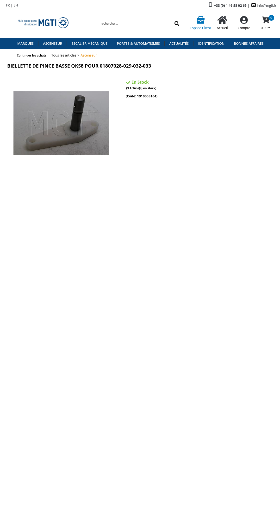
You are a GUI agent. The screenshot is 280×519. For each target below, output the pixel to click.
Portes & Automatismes (138, 43)
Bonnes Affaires (248, 43)
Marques (25, 43)
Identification (211, 43)
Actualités (179, 43)
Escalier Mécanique (89, 43)
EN (15, 5)
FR (8, 5)
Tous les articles (63, 55)
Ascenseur (52, 43)
